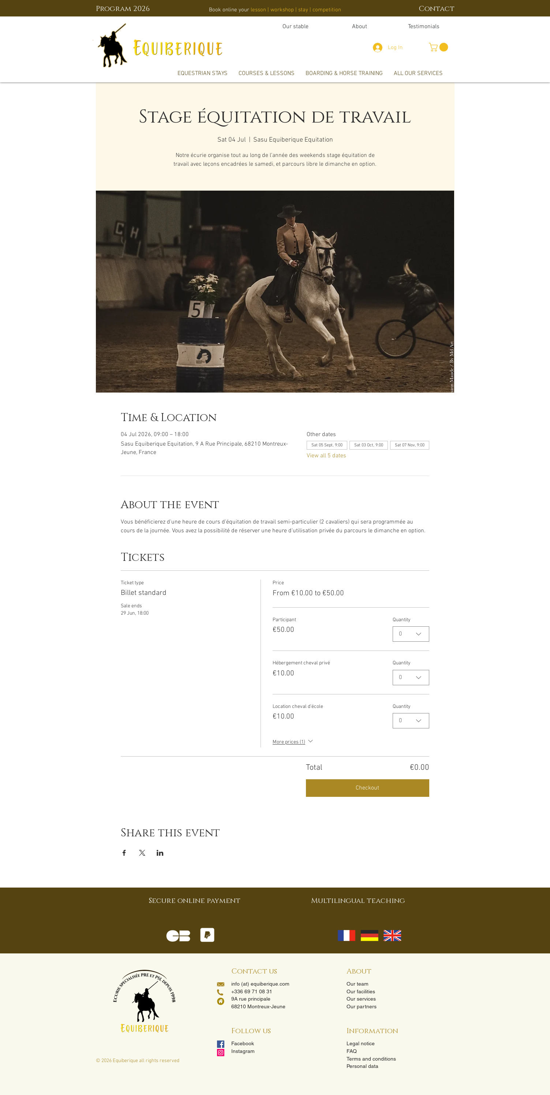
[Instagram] (220, 1052)
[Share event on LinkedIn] (160, 853)
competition (327, 10)
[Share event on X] (142, 853)
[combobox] (411, 634)
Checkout (367, 788)
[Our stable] (295, 26)
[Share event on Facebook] (124, 853)
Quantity (402, 619)
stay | (304, 10)
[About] (359, 26)
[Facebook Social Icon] (220, 1044)
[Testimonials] (423, 26)
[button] (439, 47)
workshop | (284, 10)
